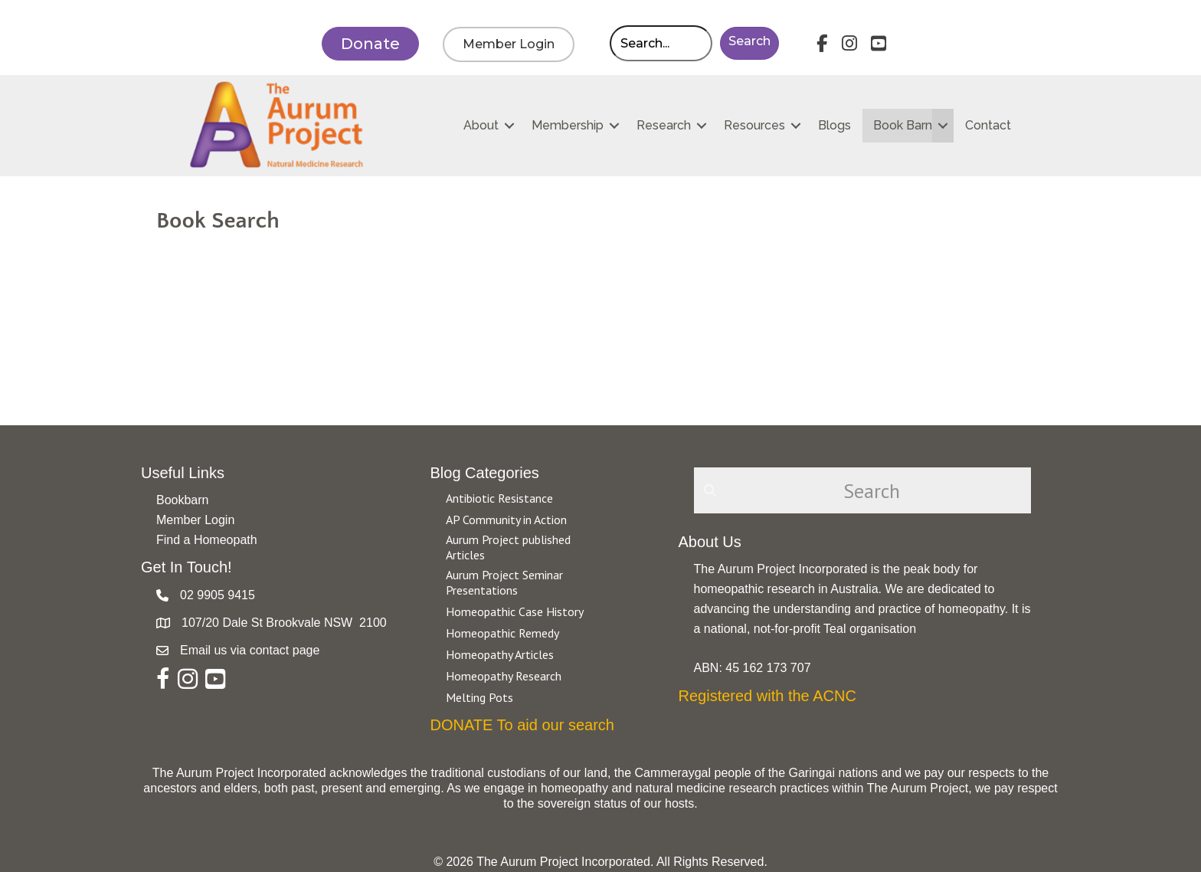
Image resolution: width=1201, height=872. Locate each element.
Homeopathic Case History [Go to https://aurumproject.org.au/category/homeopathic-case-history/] (515, 611)
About (481, 125)
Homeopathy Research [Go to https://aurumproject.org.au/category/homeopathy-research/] (503, 676)
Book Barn (902, 125)
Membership (568, 125)
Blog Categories (484, 472)
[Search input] (661, 43)
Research (663, 125)
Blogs (834, 125)
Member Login (195, 519)
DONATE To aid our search (522, 724)
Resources (754, 125)
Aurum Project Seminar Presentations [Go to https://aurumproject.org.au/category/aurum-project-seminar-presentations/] (504, 582)
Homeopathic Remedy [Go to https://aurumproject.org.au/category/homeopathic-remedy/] (502, 633)
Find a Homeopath (206, 539)
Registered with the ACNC (767, 695)
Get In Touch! (186, 567)
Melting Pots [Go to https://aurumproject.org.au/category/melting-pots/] (479, 697)
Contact (988, 125)
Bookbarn (182, 499)
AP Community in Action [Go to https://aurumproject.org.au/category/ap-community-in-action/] (506, 519)
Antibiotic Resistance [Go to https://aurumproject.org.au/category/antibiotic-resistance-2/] (499, 498)
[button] (749, 43)
